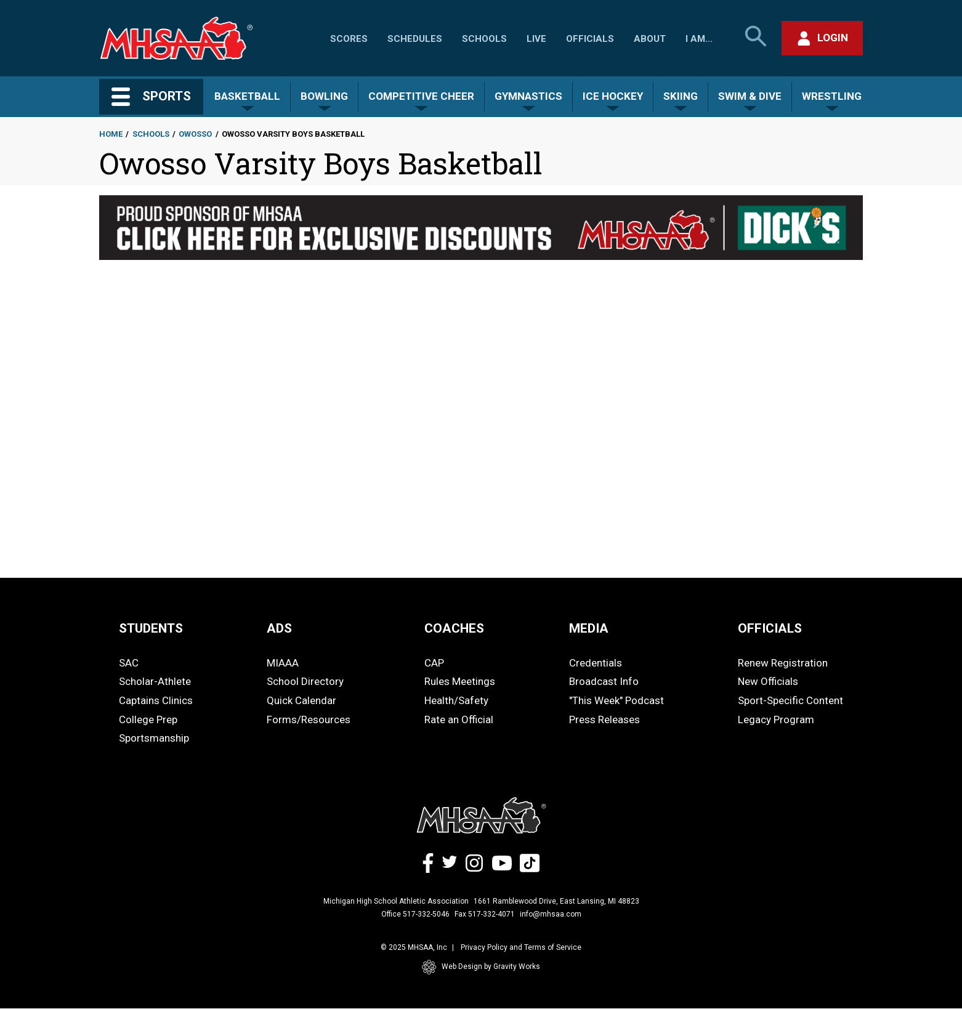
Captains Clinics (156, 700)
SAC (129, 663)
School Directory (305, 681)
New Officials (768, 681)
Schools (484, 38)
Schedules (414, 38)
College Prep (148, 719)
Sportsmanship (154, 738)
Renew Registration (783, 663)
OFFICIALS (770, 628)
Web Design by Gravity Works (481, 967)
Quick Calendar (301, 700)
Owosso (195, 134)
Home (111, 134)
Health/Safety (456, 700)
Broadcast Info (604, 681)
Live (536, 38)
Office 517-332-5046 (415, 914)
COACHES (454, 628)
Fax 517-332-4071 (485, 914)
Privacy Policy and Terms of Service (521, 947)
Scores (349, 38)
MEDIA (588, 628)
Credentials (595, 663)
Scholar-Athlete (155, 681)
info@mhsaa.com (550, 914)
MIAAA (283, 663)
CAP (434, 663)
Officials (590, 38)
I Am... (699, 38)
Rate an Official (458, 719)
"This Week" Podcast (616, 700)
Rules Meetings (459, 681)
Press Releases (604, 719)
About (650, 38)
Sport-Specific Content (790, 700)
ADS (279, 628)
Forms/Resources (308, 719)
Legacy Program (776, 719)
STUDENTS (151, 628)
